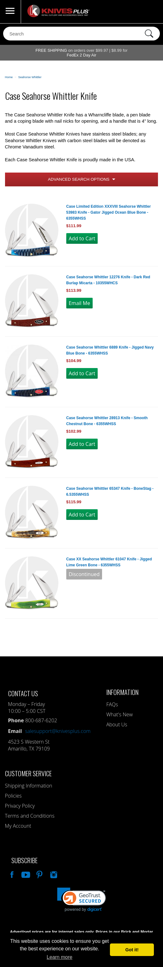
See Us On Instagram (53, 874)
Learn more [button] (60, 957)
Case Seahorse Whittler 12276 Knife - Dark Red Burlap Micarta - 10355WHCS (108, 280)
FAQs (112, 704)
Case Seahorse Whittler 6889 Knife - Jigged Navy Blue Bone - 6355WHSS (110, 350)
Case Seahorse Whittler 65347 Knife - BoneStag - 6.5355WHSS (110, 491)
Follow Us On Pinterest (39, 874)
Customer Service (28, 773)
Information (122, 692)
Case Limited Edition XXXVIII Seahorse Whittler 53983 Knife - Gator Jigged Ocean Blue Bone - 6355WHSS (108, 212)
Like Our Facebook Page (11, 874)
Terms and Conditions (30, 815)
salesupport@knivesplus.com (58, 731)
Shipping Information (28, 785)
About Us (116, 724)
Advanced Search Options (78, 179)
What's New (119, 714)
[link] (81, 899)
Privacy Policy (20, 805)
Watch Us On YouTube (25, 874)
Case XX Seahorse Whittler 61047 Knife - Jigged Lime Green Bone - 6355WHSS (109, 562)
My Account (18, 825)
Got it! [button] (132, 949)
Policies (13, 795)
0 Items (152, 11)
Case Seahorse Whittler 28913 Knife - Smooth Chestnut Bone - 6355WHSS (107, 421)
